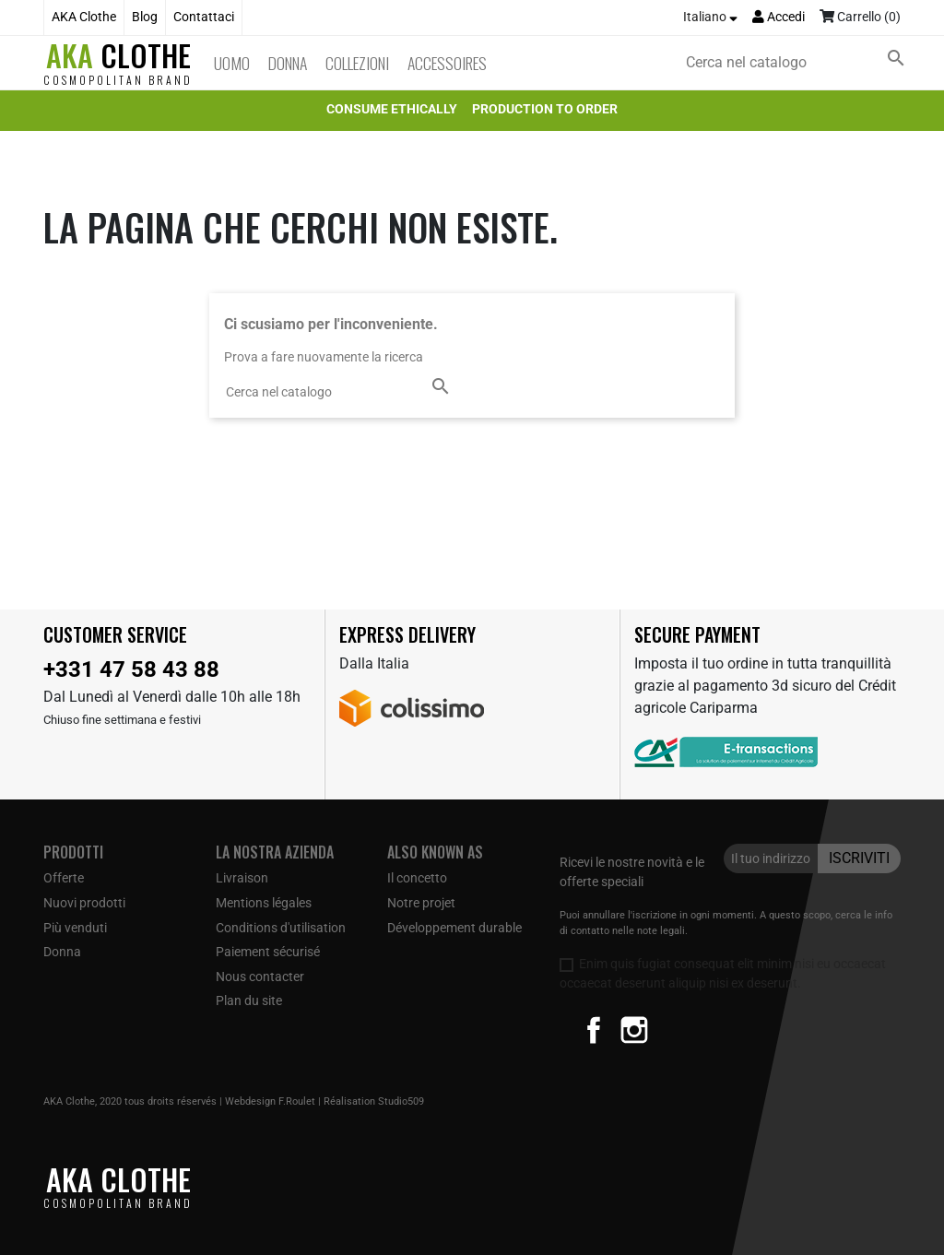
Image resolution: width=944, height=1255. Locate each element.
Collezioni (357, 63)
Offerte (63, 877)
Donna (287, 63)
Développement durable (454, 927)
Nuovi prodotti (84, 902)
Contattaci (203, 17)
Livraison (242, 877)
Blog (145, 17)
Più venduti (75, 927)
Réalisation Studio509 (374, 1101)
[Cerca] (799, 63)
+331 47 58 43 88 (131, 669)
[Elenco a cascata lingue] (710, 17)
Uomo (232, 63)
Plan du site (249, 1000)
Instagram (634, 1030)
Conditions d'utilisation (281, 927)
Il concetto (417, 877)
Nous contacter (260, 976)
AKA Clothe (84, 17)
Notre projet (421, 902)
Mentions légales (264, 902)
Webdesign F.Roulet (270, 1101)
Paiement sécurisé (268, 951)
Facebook (593, 1030)
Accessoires (447, 63)
